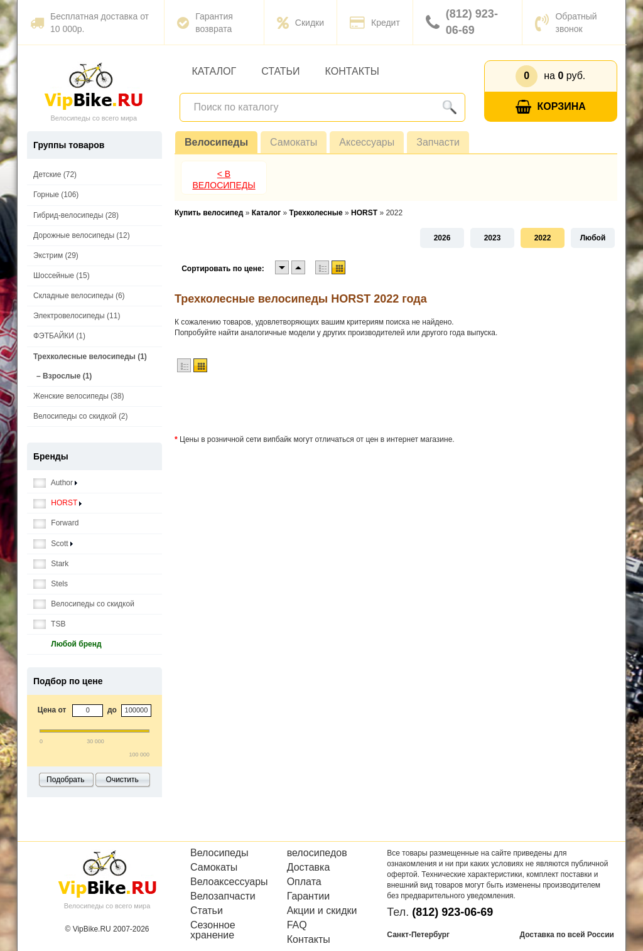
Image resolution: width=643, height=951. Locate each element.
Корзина (551, 107)
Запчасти (438, 142)
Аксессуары (366, 142)
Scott (53, 544)
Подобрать (65, 779)
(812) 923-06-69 (462, 22)
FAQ (297, 925)
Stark (50, 564)
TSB (49, 624)
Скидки (300, 23)
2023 (492, 238)
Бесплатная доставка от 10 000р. (89, 22)
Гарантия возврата (205, 22)
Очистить (122, 779)
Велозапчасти (223, 896)
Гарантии (308, 896)
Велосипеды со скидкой (83, 604)
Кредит (375, 23)
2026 (442, 238)
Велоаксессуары (229, 882)
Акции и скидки (322, 911)
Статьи (280, 71)
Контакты (352, 71)
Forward (55, 523)
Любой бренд (67, 644)
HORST (57, 503)
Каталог (214, 71)
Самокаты (293, 142)
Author (55, 483)
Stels (50, 584)
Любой (593, 238)
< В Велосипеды (223, 179)
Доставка (308, 867)
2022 (542, 238)
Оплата (304, 882)
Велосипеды (216, 142)
